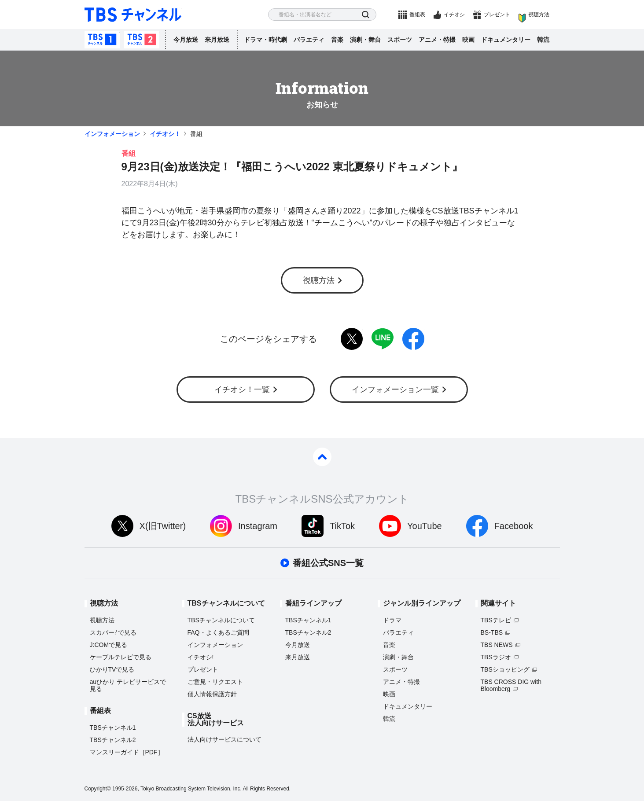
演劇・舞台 (365, 39)
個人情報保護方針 (212, 694)
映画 (468, 39)
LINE (383, 339)
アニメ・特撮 (437, 39)
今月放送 (185, 39)
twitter (352, 339)
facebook (413, 339)
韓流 (543, 39)
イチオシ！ (165, 133)
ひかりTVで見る (112, 669)
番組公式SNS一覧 (328, 562)
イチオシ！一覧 (242, 389)
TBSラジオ (496, 657)
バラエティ (309, 39)
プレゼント (497, 14)
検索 (365, 14)
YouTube (424, 526)
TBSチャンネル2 (141, 39)
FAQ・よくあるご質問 (218, 632)
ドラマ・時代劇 (265, 39)
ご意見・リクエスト (215, 681)
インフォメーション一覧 (395, 389)
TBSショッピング (505, 669)
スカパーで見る (113, 632)
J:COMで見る (109, 644)
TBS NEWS (497, 644)
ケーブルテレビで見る (120, 657)
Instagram (257, 526)
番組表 (417, 14)
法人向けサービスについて (224, 739)
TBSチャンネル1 (102, 39)
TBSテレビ (496, 620)
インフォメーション (112, 133)
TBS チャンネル (133, 14)
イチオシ (454, 14)
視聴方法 (538, 14)
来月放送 (217, 39)
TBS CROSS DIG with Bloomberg (511, 685)
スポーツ (399, 39)
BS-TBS (492, 632)
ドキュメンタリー (505, 39)
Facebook (513, 526)
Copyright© (98, 789)
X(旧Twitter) (163, 526)
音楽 (337, 39)
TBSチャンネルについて (221, 620)
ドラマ (392, 620)
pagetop (322, 457)
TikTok (342, 526)
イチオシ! (201, 657)
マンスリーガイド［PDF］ (127, 752)
